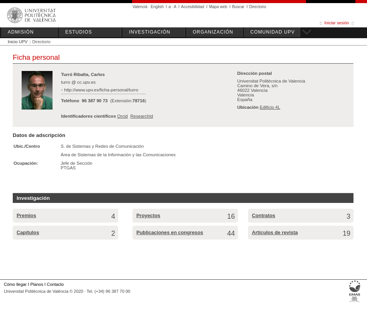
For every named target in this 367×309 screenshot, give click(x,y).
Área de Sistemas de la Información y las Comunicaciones (118, 154)
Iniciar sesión (337, 22)
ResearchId (141, 116)
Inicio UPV (17, 41)
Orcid (122, 116)
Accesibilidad (192, 7)
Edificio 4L (270, 107)
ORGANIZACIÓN (213, 32)
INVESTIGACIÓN (149, 32)
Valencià (140, 7)
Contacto (55, 284)
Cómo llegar (15, 284)
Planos (36, 284)
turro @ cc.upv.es (78, 82)
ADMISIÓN (21, 32)
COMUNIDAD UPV (272, 32)
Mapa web (218, 7)
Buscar (238, 7)
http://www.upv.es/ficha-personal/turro (101, 90)
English (157, 7)
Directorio (257, 7)
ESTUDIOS (78, 32)
